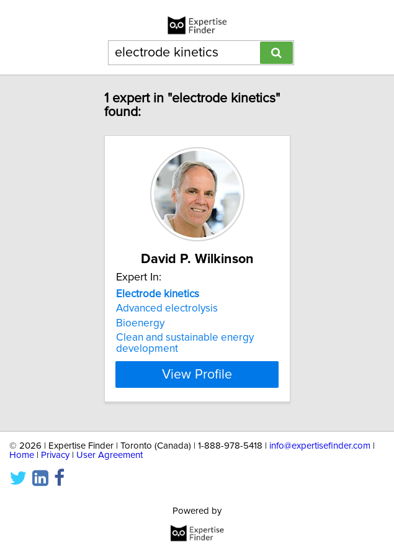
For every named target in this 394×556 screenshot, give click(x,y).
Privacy (55, 455)
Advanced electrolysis (167, 308)
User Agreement (109, 455)
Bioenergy (140, 323)
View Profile (197, 374)
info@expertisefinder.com (319, 446)
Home (21, 455)
